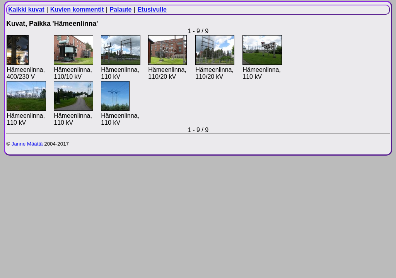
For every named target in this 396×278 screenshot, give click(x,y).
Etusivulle (152, 9)
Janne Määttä (27, 144)
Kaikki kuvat (26, 9)
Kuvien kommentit (77, 9)
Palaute (120, 9)
